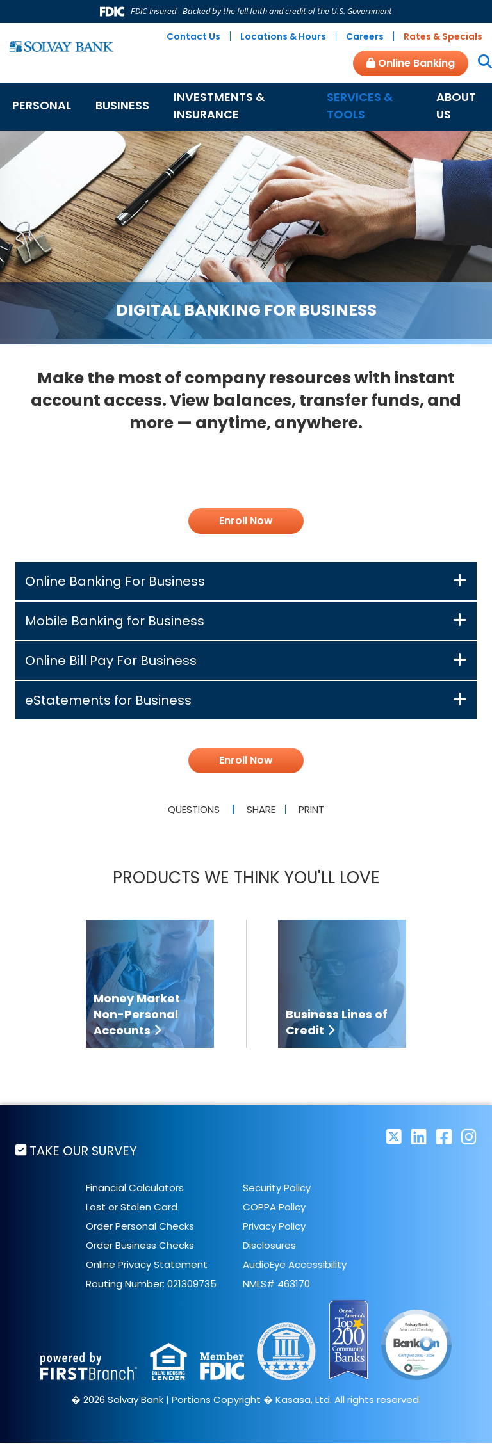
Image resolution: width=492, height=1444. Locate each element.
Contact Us (193, 36)
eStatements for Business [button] (108, 700)
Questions (192, 809)
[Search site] (480, 62)
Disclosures (269, 1246)
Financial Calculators (135, 1189)
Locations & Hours (283, 36)
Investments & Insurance (219, 105)
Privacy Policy (274, 1227)
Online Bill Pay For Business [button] (111, 661)
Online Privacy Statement (147, 1265)
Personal (41, 105)
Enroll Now (246, 520)
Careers (365, 36)
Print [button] (313, 809)
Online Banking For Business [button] (115, 581)
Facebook (444, 1136)
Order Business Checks (140, 1246)
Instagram (469, 1136)
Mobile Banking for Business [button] (114, 621)
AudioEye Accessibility (295, 1265)
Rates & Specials (443, 36)
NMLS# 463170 (276, 1285)
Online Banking (410, 63)
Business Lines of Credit (337, 1022)
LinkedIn (419, 1136)
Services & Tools (360, 105)
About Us (456, 105)
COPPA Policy (274, 1208)
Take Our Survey (85, 1151)
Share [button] (259, 809)
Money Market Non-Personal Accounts (137, 1014)
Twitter (394, 1136)
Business (122, 105)
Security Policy (277, 1189)
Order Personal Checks (140, 1227)
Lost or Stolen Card (131, 1208)
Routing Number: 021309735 (151, 1285)
